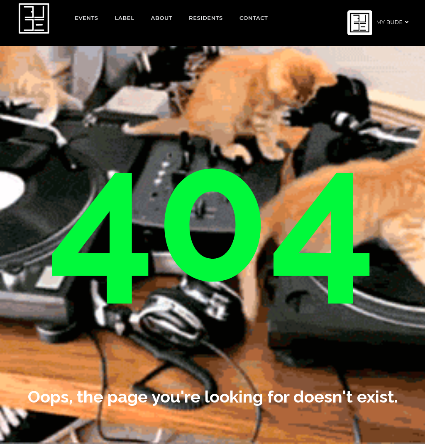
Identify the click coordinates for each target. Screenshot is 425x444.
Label (124, 18)
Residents (206, 18)
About (162, 18)
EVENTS (86, 18)
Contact (253, 18)
